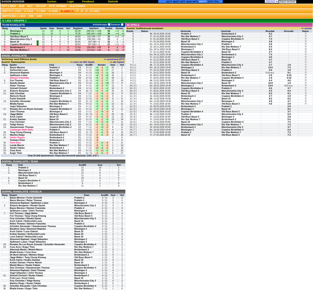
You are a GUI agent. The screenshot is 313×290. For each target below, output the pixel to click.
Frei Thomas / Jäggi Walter (24, 213)
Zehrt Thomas (17, 111)
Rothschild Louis (19, 70)
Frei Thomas (16, 80)
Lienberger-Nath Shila (21, 129)
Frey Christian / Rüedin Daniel (25, 218)
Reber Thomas (17, 85)
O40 (39, 16)
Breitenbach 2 (17, 47)
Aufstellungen (101, 24)
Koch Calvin (16, 116)
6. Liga (94, 11)
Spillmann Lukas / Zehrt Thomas (27, 210)
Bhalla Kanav (17, 104)
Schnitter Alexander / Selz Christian (28, 286)
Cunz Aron (15, 150)
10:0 (270, 67)
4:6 (270, 44)
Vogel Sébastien (18, 106)
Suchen (51, 1)
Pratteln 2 (15, 33)
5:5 (270, 46)
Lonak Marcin (17, 145)
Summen (116, 24)
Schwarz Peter (17, 140)
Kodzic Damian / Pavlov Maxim (26, 262)
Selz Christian (17, 93)
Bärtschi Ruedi (18, 96)
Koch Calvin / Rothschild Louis (26, 221)
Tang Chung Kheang (20, 132)
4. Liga (53, 11)
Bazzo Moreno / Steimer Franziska (27, 208)
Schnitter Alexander (20, 101)
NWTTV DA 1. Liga (14, 16)
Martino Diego (17, 135)
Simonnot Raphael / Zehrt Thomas (27, 270)
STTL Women (57, 6)
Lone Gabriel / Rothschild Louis (26, 236)
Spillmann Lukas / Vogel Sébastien (28, 242)
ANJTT (176, 1)
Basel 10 (14, 41)
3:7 (270, 36)
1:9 (289, 65)
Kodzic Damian (18, 119)
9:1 (289, 72)
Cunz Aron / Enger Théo (22, 247)
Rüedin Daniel (17, 83)
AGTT (169, 1)
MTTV (195, 1)
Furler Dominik (18, 98)
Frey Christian (17, 122)
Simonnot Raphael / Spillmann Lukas (29, 203)
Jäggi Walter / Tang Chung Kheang (28, 257)
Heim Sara (15, 142)
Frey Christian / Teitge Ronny (25, 280)
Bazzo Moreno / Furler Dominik (26, 197)
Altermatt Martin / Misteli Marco (26, 249)
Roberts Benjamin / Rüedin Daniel (27, 205)
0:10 (289, 75)
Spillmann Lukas (18, 75)
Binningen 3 (16, 31)
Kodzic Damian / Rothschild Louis (27, 234)
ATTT (183, 1)
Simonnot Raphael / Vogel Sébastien (29, 239)
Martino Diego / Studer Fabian (25, 283)
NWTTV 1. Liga (11, 11)
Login (70, 1)
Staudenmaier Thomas (22, 127)
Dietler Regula (17, 137)
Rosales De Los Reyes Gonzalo (26, 109)
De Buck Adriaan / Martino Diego (27, 255)
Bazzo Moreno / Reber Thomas (26, 200)
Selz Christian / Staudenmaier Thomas (30, 267)
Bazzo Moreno (17, 67)
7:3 (270, 39)
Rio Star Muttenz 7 (19, 50)
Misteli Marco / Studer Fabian (25, 265)
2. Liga (29, 11)
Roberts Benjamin (19, 91)
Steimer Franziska (19, 78)
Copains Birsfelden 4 (21, 44)
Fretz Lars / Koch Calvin (22, 278)
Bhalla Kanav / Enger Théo (24, 288)
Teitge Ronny (17, 124)
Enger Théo (16, 153)
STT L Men (9, 6)
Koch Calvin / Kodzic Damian (25, 260)
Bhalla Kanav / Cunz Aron (23, 252)
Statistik (113, 1)
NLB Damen (77, 6)
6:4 (270, 80)
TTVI (216, 1)
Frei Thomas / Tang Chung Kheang (28, 216)
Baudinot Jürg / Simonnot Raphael (28, 229)
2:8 (270, 41)
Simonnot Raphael (19, 72)
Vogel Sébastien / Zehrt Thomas (26, 273)
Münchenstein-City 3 (21, 39)
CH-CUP (41, 6)
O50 (31, 16)
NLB (21, 6)
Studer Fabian (17, 148)
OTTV (210, 1)
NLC (30, 6)
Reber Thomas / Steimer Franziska (28, 223)
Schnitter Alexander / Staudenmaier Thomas (33, 226)
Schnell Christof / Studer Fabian (26, 275)
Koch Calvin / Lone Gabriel (24, 231)
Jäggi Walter (16, 114)
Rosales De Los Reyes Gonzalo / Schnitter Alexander (37, 244)
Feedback (88, 1)
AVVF (189, 1)
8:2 (270, 34)
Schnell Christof (18, 88)
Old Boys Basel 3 (19, 36)
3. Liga (41, 11)
